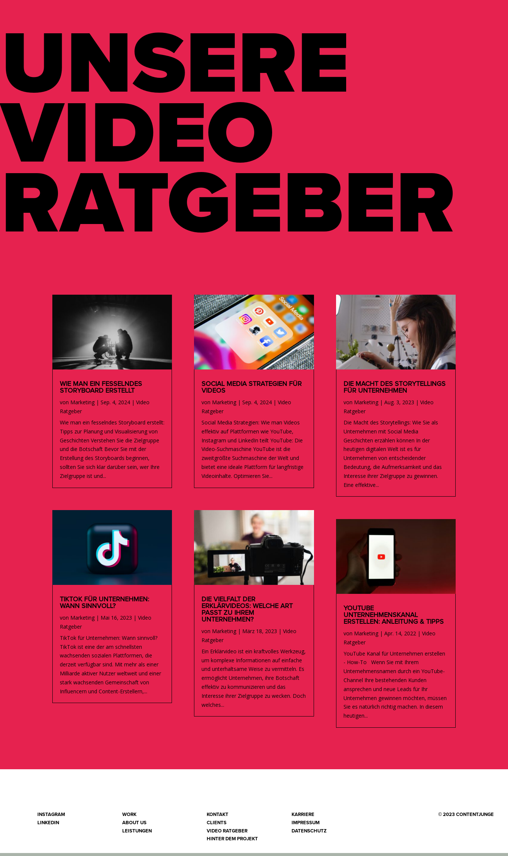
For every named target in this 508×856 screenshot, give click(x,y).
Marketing (82, 405)
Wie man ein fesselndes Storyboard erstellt (101, 390)
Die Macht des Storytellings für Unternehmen (395, 390)
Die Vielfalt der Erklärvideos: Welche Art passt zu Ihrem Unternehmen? (247, 612)
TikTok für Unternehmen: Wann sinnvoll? (104, 606)
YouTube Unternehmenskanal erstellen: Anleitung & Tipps (394, 618)
